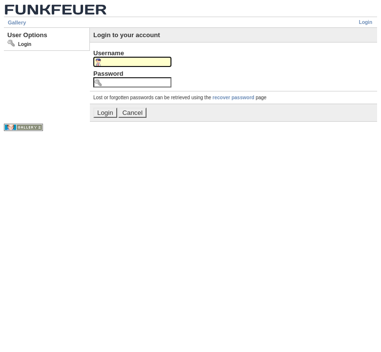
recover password (233, 97)
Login (365, 22)
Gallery (17, 22)
